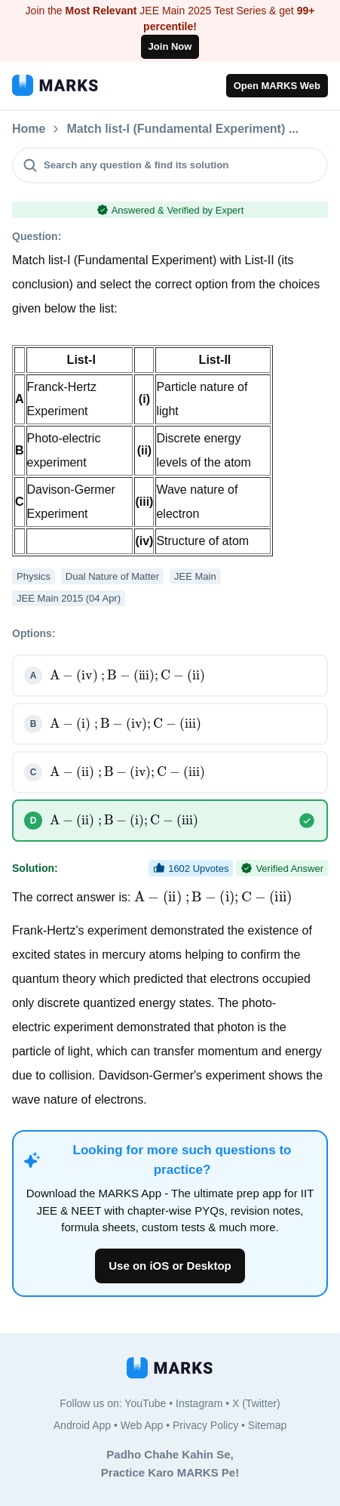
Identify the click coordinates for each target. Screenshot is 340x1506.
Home (28, 129)
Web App (142, 1425)
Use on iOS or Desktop (170, 1265)
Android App (82, 1425)
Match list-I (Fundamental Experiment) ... (182, 129)
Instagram (199, 1403)
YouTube (145, 1403)
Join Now (170, 46)
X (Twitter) (256, 1403)
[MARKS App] (55, 85)
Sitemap (267, 1425)
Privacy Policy (205, 1425)
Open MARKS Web (277, 85)
